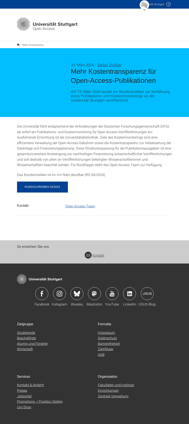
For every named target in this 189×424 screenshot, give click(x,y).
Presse (22, 387)
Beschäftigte (26, 335)
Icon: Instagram (59, 290)
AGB (101, 351)
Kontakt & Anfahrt (30, 382)
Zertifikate (105, 346)
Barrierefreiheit (109, 340)
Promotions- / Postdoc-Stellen (40, 398)
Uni (152, 4)
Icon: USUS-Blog (147, 290)
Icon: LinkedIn (129, 290)
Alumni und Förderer (32, 340)
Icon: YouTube (112, 290)
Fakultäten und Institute (116, 382)
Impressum (106, 329)
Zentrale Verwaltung (113, 393)
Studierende (26, 329)
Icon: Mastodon (94, 290)
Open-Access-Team (80, 203)
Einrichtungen (108, 387)
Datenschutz (107, 335)
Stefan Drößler (109, 62)
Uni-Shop (24, 404)
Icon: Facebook (41, 290)
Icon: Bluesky (76, 290)
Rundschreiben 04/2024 (42, 184)
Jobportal (24, 393)
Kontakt (94, 252)
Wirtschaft (25, 346)
